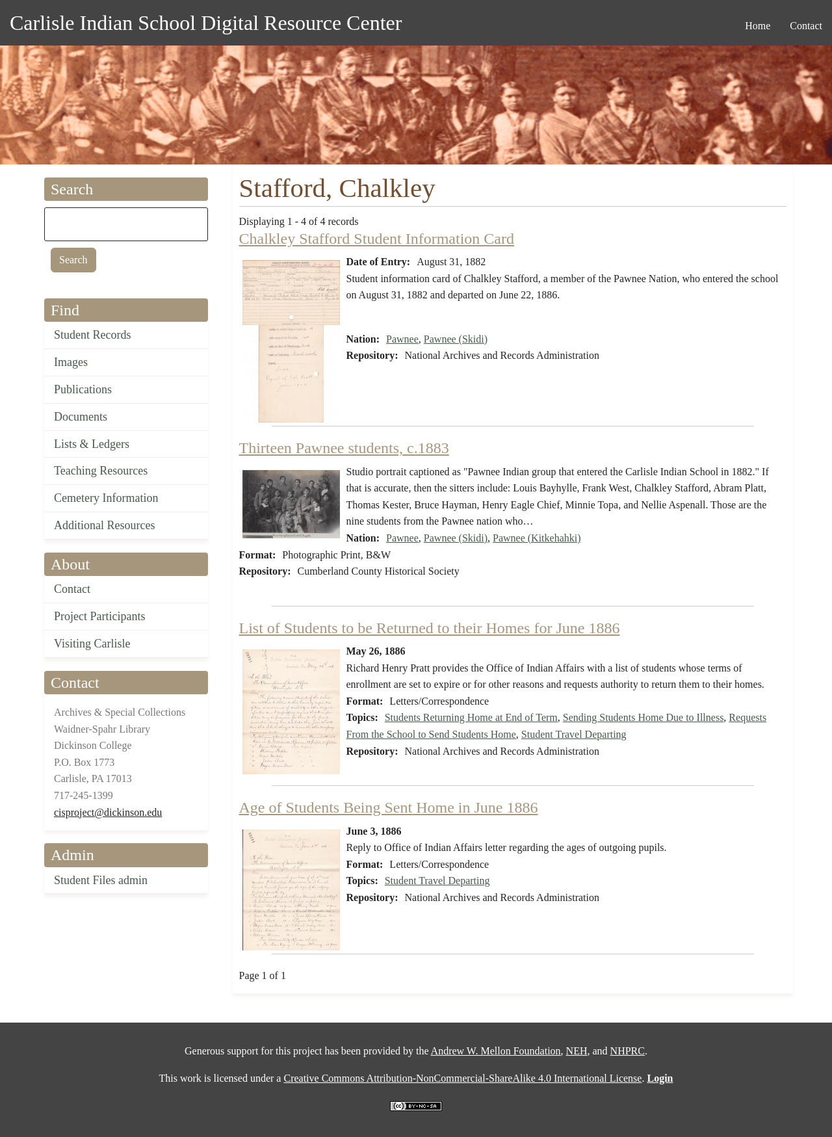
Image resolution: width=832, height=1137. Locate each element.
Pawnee (402, 339)
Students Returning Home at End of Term (471, 717)
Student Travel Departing (574, 734)
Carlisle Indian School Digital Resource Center (206, 22)
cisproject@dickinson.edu (108, 812)
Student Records (92, 334)
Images (71, 362)
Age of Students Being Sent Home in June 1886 (388, 807)
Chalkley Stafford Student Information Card (376, 238)
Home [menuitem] (757, 25)
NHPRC (627, 1050)
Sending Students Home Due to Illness (643, 717)
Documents (80, 416)
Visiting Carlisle (92, 643)
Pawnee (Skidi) (456, 339)
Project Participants (99, 616)
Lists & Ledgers (91, 444)
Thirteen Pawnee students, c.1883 (344, 447)
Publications (83, 389)
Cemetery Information (106, 497)
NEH (577, 1050)
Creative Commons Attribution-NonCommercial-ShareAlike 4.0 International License (462, 1078)
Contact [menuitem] (806, 25)
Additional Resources (104, 525)
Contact (72, 588)
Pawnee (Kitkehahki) (537, 537)
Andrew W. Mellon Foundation (496, 1050)
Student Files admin (101, 880)
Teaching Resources (101, 470)
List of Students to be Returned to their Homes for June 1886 (429, 628)
